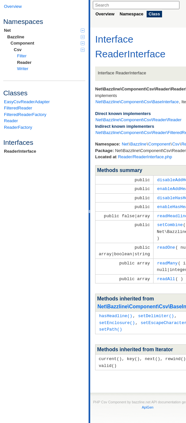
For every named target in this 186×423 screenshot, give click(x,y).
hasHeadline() (115, 311)
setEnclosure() (117, 318)
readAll (166, 275)
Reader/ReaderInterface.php (145, 156)
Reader (24, 62)
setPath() (110, 324)
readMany (167, 259)
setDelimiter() (156, 311)
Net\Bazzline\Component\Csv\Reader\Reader (138, 119)
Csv (49, 49)
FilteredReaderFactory (25, 114)
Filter (22, 55)
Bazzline (46, 36)
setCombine (170, 223)
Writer (22, 68)
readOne (166, 244)
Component (47, 43)
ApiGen (148, 401)
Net (44, 30)
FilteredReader (18, 108)
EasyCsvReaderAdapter (27, 101)
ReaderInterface (20, 151)
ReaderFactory (18, 127)
